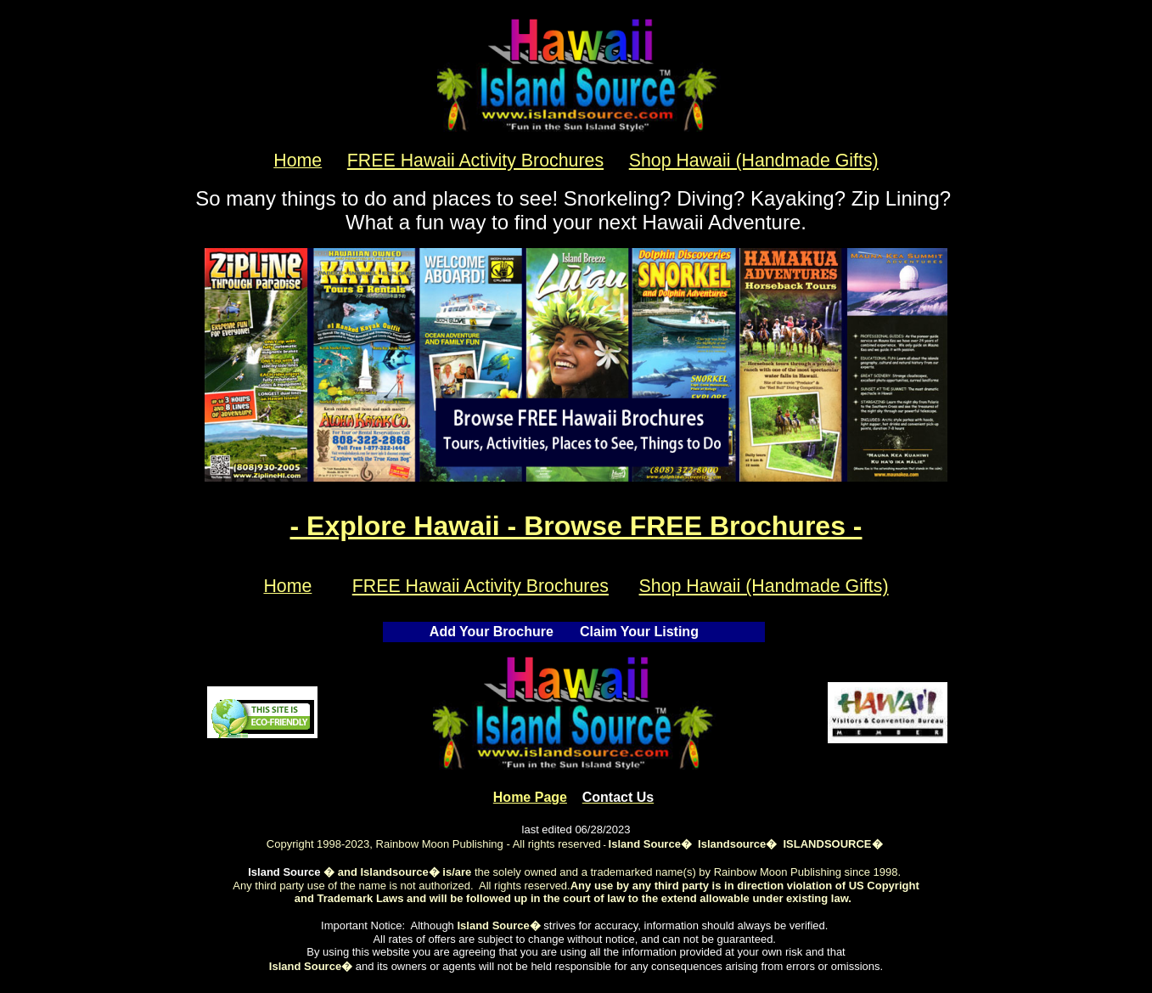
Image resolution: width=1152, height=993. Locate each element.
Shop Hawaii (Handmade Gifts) (754, 160)
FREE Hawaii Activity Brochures (475, 160)
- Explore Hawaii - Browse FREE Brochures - (576, 526)
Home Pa (530, 797)
